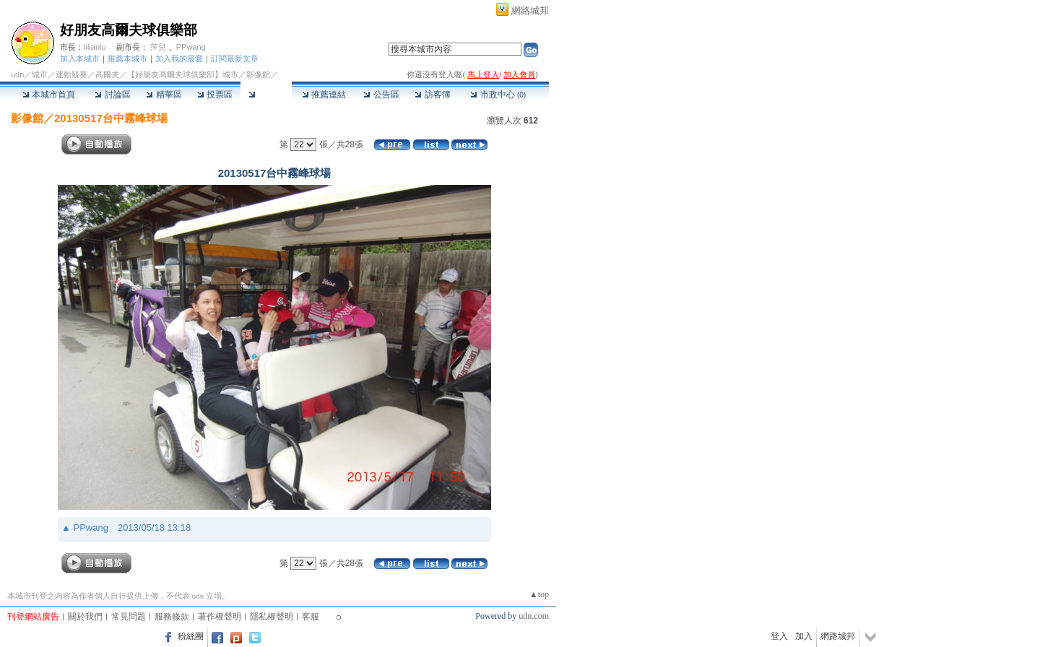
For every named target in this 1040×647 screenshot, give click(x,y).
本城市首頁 (48, 95)
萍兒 (158, 47)
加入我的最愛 (179, 58)
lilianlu (95, 47)
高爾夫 (107, 74)
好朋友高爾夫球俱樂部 (128, 30)
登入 (779, 636)
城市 (40, 74)
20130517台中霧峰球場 (111, 118)
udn (17, 74)
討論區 (112, 95)
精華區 (163, 95)
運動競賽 (71, 74)
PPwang (191, 47)
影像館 (266, 95)
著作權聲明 (219, 617)
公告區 (381, 95)
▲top (539, 594)
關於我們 (85, 617)
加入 (803, 636)
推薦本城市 (127, 58)
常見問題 (128, 617)
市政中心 (498, 95)
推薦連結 (324, 95)
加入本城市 (80, 58)
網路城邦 (530, 10)
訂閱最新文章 (235, 58)
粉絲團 (191, 636)
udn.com (534, 616)
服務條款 (172, 617)
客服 (310, 617)
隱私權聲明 (271, 617)
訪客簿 (432, 95)
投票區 (215, 95)
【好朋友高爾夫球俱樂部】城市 (182, 74)
